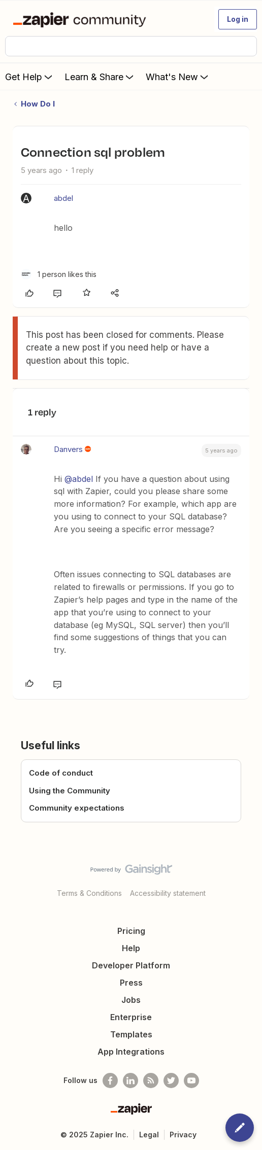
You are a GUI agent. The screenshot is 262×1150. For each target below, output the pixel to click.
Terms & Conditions (89, 893)
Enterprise (131, 1017)
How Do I (38, 104)
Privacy (183, 1134)
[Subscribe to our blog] (150, 1080)
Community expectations (76, 808)
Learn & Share (100, 77)
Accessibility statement (168, 893)
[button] (237, 19)
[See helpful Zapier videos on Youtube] (191, 1080)
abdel (63, 198)
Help (131, 948)
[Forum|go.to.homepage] (81, 19)
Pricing (131, 931)
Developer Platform (131, 965)
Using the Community (69, 790)
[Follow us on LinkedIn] (130, 1080)
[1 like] (58, 274)
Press (131, 983)
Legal (149, 1134)
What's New (178, 77)
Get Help (29, 77)
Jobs (131, 1000)
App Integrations (131, 1052)
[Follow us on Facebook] (110, 1080)
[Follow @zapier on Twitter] (171, 1080)
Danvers (68, 449)
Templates (131, 1034)
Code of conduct (61, 773)
